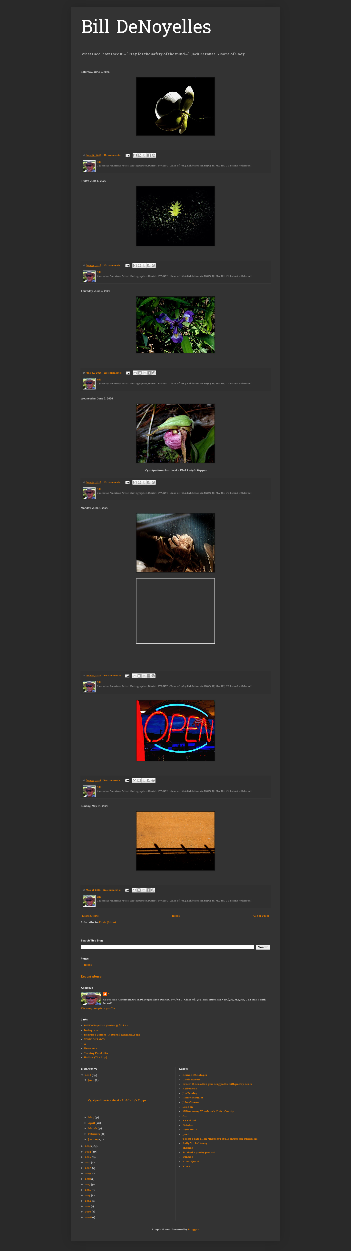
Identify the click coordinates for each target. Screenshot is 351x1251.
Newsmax (90, 1048)
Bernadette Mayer (195, 1075)
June (91, 1080)
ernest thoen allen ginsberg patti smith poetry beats (217, 1084)
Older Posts (261, 916)
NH (184, 1116)
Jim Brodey (190, 1093)
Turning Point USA (96, 1053)
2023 (88, 1157)
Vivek (186, 1166)
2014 (88, 1201)
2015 (88, 1195)
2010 (88, 1212)
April (92, 1123)
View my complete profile (98, 1008)
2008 (88, 1217)
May (91, 1117)
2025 (88, 1146)
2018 (88, 1179)
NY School (189, 1121)
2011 (88, 1206)
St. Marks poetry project (199, 1152)
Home (176, 916)
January (93, 1139)
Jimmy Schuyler (193, 1098)
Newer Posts (90, 916)
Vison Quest (191, 1162)
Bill (110, 994)
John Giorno (191, 1102)
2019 (88, 1173)
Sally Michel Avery (195, 1143)
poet (186, 1134)
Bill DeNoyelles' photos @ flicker (106, 1026)
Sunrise (188, 1157)
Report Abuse (91, 977)
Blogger (193, 1230)
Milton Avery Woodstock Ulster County (208, 1111)
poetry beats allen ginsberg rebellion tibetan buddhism (220, 1139)
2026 (88, 1075)
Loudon (188, 1107)
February (94, 1134)
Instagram (91, 1030)
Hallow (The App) (95, 1057)
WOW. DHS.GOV (94, 1039)
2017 (88, 1184)
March (93, 1128)
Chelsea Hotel (192, 1080)
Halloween (190, 1089)
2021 (88, 1162)
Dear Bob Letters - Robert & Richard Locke (112, 1035)
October (188, 1125)
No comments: (113, 155)
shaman (188, 1148)
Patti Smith (190, 1130)
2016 (88, 1190)
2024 (88, 1152)
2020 (88, 1168)
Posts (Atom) (107, 922)
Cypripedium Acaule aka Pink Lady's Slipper (118, 1100)
